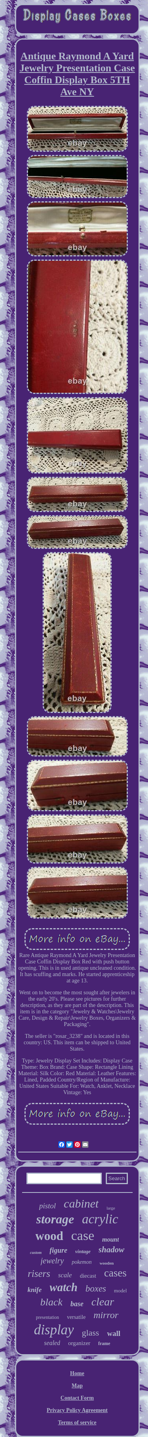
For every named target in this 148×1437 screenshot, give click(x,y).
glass (90, 1333)
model (120, 1291)
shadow (111, 1249)
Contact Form (77, 1398)
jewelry (52, 1260)
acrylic (100, 1219)
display (54, 1330)
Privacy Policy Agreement (77, 1410)
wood (50, 1236)
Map (77, 1386)
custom (35, 1252)
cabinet (81, 1203)
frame (104, 1343)
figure (58, 1250)
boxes (95, 1289)
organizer (79, 1343)
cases (115, 1273)
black (51, 1302)
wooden (106, 1263)
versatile (76, 1317)
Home (77, 1373)
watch (64, 1287)
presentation (47, 1317)
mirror (106, 1315)
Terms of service (77, 1423)
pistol (47, 1206)
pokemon (82, 1262)
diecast (88, 1276)
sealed (52, 1343)
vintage (83, 1251)
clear (102, 1302)
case (82, 1235)
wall (113, 1333)
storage (55, 1219)
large (111, 1208)
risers (39, 1273)
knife (35, 1290)
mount (110, 1239)
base (76, 1304)
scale (65, 1275)
